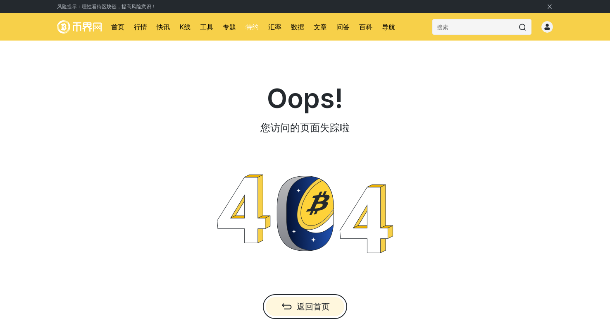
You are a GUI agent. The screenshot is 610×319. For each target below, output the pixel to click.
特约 (252, 27)
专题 (229, 27)
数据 (297, 27)
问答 (343, 27)
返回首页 (305, 306)
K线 (185, 27)
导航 (388, 27)
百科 (365, 27)
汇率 (274, 27)
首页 (117, 27)
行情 (140, 27)
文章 (320, 27)
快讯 (163, 27)
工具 (206, 27)
